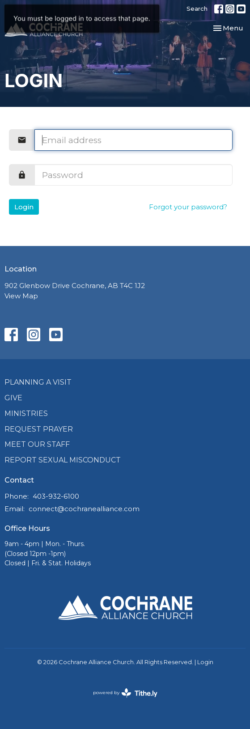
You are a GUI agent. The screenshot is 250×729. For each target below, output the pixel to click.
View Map (21, 296)
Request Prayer (38, 429)
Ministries (26, 413)
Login (24, 207)
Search (197, 8)
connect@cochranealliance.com (84, 508)
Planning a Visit (38, 382)
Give (13, 398)
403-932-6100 (56, 496)
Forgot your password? (188, 207)
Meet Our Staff (37, 444)
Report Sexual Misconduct (62, 460)
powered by (125, 693)
